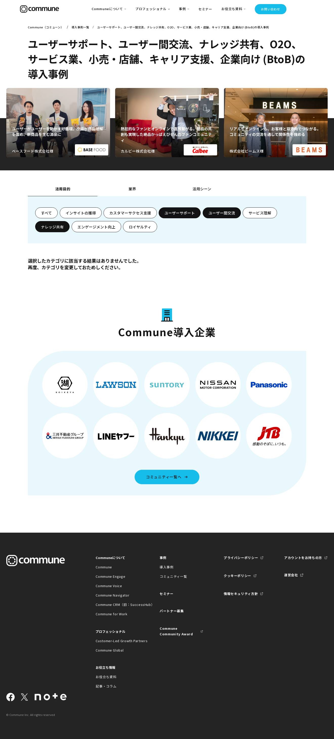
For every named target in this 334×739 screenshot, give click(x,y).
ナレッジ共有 (52, 226)
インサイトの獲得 (81, 212)
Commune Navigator (112, 595)
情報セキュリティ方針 (241, 593)
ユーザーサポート (179, 212)
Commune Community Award (176, 631)
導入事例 (167, 567)
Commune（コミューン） (46, 27)
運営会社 (291, 574)
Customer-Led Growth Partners (117, 640)
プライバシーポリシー (241, 557)
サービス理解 (259, 212)
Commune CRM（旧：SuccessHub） (117, 604)
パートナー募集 (172, 610)
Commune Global (109, 650)
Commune (104, 567)
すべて (46, 212)
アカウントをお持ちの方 (303, 557)
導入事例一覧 (80, 27)
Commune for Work (111, 613)
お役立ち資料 (106, 676)
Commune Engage (110, 576)
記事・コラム (106, 686)
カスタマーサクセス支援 (130, 212)
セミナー (205, 9)
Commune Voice (109, 585)
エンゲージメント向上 (96, 226)
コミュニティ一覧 (173, 576)
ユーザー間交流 (221, 212)
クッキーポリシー (237, 575)
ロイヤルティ (140, 226)
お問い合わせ (270, 9)
